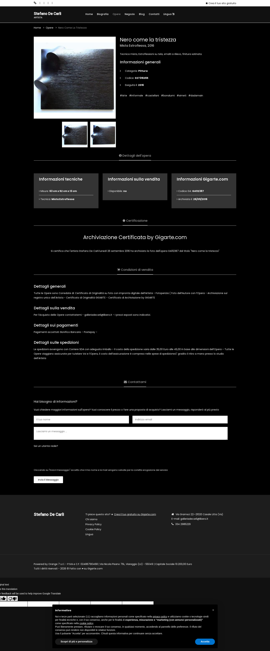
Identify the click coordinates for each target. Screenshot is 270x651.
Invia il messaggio (48, 480)
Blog (142, 14)
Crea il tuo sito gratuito (221, 3)
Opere (117, 14)
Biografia (102, 14)
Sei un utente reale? (46, 446)
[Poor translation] (12, 599)
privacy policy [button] (160, 616)
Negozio (130, 14)
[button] (213, 610)
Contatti (154, 14)
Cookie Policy (93, 530)
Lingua (168, 14)
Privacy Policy (93, 525)
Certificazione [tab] (135, 220)
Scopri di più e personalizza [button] (76, 641)
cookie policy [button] (86, 623)
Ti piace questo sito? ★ (120, 515)
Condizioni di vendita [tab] (135, 269)
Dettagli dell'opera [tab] (135, 155)
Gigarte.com (95, 569)
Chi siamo (91, 520)
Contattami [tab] (135, 382)
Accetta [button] (205, 641)
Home (89, 14)
